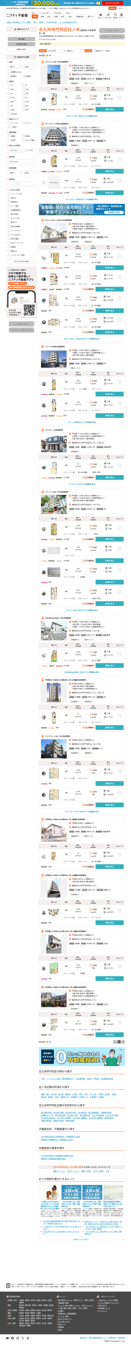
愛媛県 (27, 1320)
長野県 (32, 1310)
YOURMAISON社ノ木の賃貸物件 (58, 618)
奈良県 (44, 1315)
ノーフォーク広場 (53, 1078)
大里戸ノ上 (83, 1097)
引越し (60, 1329)
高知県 (32, 1320)
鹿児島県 (22, 1325)
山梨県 (27, 1310)
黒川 (48, 1094)
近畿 (9, 1315)
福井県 (49, 1310)
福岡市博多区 (46, 1120)
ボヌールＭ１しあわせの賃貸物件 (58, 220)
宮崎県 (49, 1323)
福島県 (21, 1302)
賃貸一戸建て (89, 1300)
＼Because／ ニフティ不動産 (108, 1300)
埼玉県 (34, 1305)
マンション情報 (63, 1316)
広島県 (21, 1318)
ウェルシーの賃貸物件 (54, 430)
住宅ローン (61, 1324)
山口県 (44, 1318)
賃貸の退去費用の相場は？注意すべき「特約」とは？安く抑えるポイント (112, 1203)
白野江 (114, 1094)
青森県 (27, 1300)
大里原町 (93, 1097)
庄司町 (107, 1094)
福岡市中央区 (58, 1120)
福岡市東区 (109, 1118)
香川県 (21, 1320)
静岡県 (32, 1313)
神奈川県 (28, 1305)
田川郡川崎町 (58, 1112)
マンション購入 (63, 1305)
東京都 (21, 1305)
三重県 (38, 1313)
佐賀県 (27, 1323)
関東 (9, 1305)
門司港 (96, 1078)
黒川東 (61, 1094)
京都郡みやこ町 (47, 1115)
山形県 (49, 1300)
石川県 (44, 1310)
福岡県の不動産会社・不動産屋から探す (57, 1139)
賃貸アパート (78, 1300)
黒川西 (54, 1094)
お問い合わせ (102, 1305)
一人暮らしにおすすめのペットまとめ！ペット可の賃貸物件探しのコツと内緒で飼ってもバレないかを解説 (50, 1204)
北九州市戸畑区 (112, 1115)
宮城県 (38, 1300)
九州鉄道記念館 (106, 1078)
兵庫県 (27, 1315)
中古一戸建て (98, 1171)
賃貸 (59, 1300)
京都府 (32, 1315)
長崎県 (32, 1323)
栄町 (81, 1094)
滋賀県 (38, 1315)
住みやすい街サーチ (65, 1319)
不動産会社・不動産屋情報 (67, 1313)
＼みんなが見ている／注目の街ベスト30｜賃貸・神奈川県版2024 (91, 1203)
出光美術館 (80, 1078)
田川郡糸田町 (46, 1112)
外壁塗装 (61, 1327)
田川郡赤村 (82, 1112)
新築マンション (59, 1171)
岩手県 (32, 1300)
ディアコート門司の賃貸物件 (56, 123)
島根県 (38, 1318)
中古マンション (73, 1171)
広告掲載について (104, 1308)
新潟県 (21, 1310)
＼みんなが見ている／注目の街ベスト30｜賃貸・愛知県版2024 (71, 1203)
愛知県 (21, 1313)
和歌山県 (50, 1315)
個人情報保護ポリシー (98, 1338)
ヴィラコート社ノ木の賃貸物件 (57, 736)
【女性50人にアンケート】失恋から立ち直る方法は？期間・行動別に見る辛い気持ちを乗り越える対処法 (103, 1222)
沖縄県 (28, 1325)
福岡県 (21, 1323)
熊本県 (38, 1323)
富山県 (38, 1310)
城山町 (43, 1097)
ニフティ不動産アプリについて (108, 1303)
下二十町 (92, 1094)
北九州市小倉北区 (48, 1118)
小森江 (89, 1078)
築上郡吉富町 (60, 1115)
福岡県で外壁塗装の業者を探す (53, 1158)
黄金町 (67, 1094)
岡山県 (27, 1318)
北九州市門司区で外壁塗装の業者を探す (57, 1155)
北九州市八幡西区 (96, 1118)
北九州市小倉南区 (64, 1118)
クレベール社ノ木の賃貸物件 (56, 491)
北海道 (21, 1300)
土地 (107, 1171)
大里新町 (74, 1097)
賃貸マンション (67, 1300)
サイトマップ (102, 1311)
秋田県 (44, 1300)
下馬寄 (100, 1094)
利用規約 (112, 1338)
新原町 (50, 1097)
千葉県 (40, 1305)
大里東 (101, 1097)
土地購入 (61, 1311)
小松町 (74, 1094)
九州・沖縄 (11, 1323)
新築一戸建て (86, 1171)
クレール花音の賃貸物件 (55, 346)
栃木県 (51, 1305)
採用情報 (121, 1338)
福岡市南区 (70, 1120)
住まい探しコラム (64, 1321)
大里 (56, 1097)
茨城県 (45, 1305)
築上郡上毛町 (72, 1115)
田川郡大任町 (71, 1112)
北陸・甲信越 (12, 1310)
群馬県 (21, 1307)
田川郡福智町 (93, 1112)
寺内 (86, 1094)
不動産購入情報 (63, 1303)
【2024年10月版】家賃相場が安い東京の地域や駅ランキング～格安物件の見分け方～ (61, 1222)
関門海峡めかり (68, 1078)
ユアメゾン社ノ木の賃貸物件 (56, 61)
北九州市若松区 (98, 1115)
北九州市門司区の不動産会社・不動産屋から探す (60, 1136)
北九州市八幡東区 (80, 1118)
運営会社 (83, 1338)
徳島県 (49, 1318)
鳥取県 (32, 1318)
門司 (43, 1078)
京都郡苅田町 (106, 1112)
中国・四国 (11, 1318)
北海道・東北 (12, 1300)
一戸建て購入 (62, 1308)
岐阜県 (27, 1313)
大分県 (44, 1323)
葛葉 (43, 1094)
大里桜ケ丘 (64, 1097)
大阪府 (21, 1315)
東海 (9, 1313)
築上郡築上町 (85, 1115)
